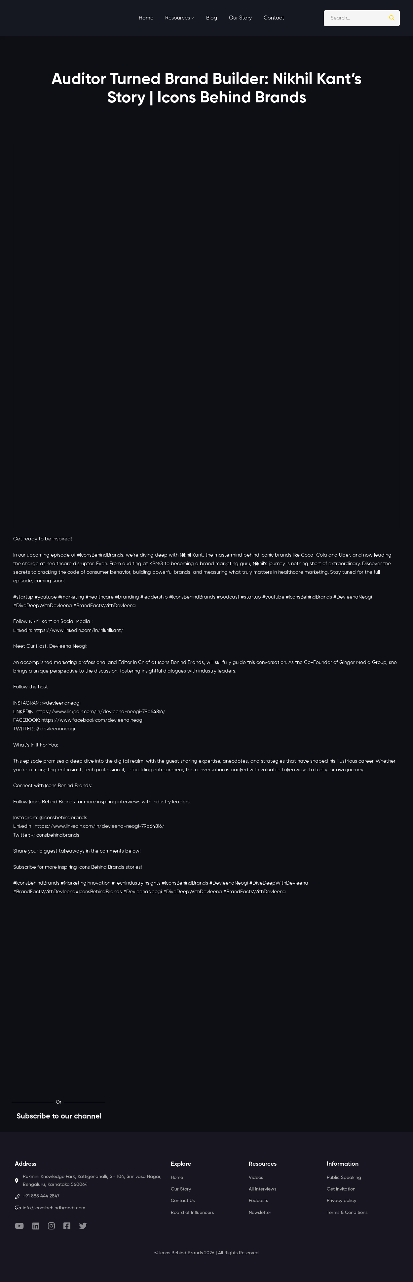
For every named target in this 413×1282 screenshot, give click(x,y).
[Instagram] (51, 1225)
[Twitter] (83, 1225)
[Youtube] (19, 1225)
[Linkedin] (36, 1225)
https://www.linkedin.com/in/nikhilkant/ (78, 630)
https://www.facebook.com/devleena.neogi (92, 720)
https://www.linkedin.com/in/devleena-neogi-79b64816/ (101, 711)
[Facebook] (67, 1225)
